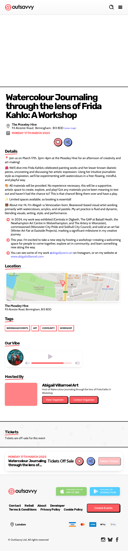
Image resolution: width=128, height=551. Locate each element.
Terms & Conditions (23, 509)
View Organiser (55, 399)
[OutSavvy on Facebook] (117, 539)
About (41, 505)
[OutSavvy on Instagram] (103, 539)
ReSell (29, 505)
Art (35, 328)
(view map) (70, 128)
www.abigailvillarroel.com (27, 256)
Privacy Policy (50, 509)
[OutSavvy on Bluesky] (110, 539)
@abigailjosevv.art (61, 253)
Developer (57, 505)
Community (48, 328)
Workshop (66, 328)
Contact (15, 505)
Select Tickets (109, 461)
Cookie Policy (73, 509)
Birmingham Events (17, 328)
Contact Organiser (83, 399)
